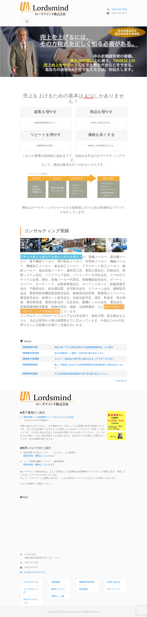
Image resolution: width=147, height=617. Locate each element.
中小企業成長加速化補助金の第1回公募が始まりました (81, 373)
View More (121, 380)
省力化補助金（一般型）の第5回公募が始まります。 (80, 353)
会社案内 (83, 589)
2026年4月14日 (30, 347)
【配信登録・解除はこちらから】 (37, 455)
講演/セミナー (58, 589)
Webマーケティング (31, 601)
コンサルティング (31, 590)
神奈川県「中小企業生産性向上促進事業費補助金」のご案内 (84, 347)
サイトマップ (113, 589)
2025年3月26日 (30, 373)
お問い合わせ (113, 582)
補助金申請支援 (86, 582)
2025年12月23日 (30, 353)
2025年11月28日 (30, 359)
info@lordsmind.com (32, 572)
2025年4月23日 (30, 364)
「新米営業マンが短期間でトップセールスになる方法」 (48, 417)
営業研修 (55, 582)
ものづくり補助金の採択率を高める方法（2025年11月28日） (84, 359)
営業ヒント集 (57, 596)
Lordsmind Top (30, 582)
